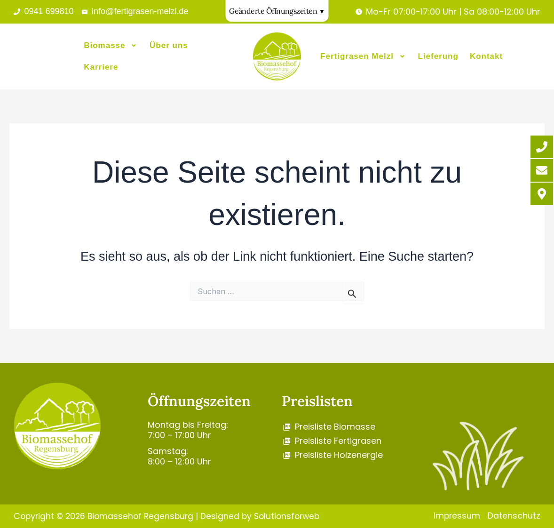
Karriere (101, 66)
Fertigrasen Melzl (363, 56)
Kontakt (486, 56)
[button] (111, 46)
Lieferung (438, 56)
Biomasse (111, 46)
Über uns (169, 46)
